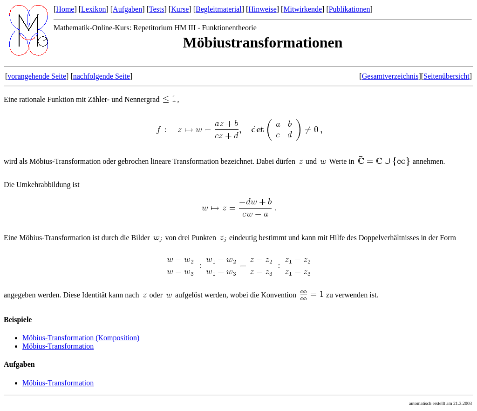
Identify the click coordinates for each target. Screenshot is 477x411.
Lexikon (93, 9)
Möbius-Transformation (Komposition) (80, 338)
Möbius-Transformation (58, 346)
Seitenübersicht (446, 76)
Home (65, 9)
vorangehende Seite (36, 76)
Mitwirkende (302, 9)
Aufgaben (127, 9)
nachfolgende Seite (101, 76)
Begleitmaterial (219, 9)
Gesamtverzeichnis (390, 76)
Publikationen (349, 9)
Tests (156, 9)
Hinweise (262, 9)
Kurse (180, 9)
